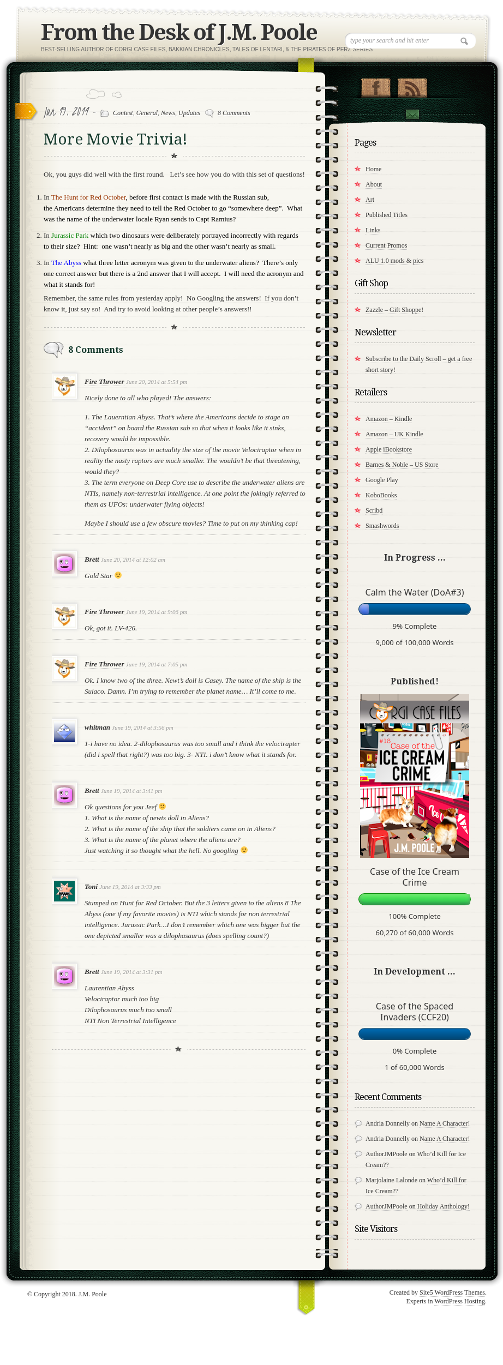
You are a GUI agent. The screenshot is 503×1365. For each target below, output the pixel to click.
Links (373, 230)
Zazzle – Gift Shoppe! (394, 310)
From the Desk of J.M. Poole (179, 32)
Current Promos (386, 245)
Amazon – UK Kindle (394, 434)
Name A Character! (445, 1123)
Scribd (374, 510)
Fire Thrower (104, 381)
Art (370, 199)
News (168, 113)
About (374, 184)
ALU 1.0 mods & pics (394, 260)
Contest (123, 113)
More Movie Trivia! (116, 139)
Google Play (382, 480)
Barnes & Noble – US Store (402, 464)
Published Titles (387, 215)
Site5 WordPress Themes (452, 1292)
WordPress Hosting (459, 1301)
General (147, 113)
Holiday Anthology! (443, 1206)
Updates (189, 113)
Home (373, 169)
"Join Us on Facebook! (375, 85)
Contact (412, 115)
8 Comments (234, 113)
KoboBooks (381, 495)
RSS (412, 85)
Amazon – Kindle (389, 419)
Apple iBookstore (389, 449)
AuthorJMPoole (387, 1154)
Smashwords (382, 526)
